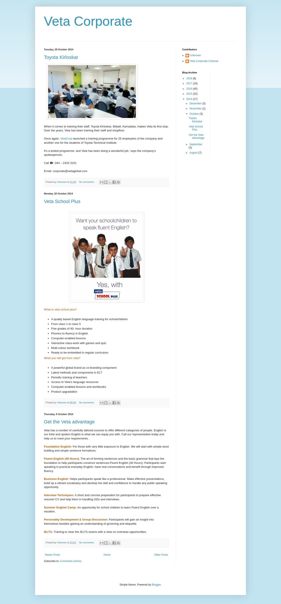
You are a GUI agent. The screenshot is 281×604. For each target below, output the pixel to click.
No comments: (87, 182)
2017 (189, 83)
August (193, 152)
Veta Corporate (88, 21)
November (195, 108)
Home (107, 554)
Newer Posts (52, 554)
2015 (189, 93)
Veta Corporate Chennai (204, 61)
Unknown (195, 55)
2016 (189, 88)
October (194, 113)
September (195, 144)
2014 (189, 99)
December (195, 103)
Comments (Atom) (70, 561)
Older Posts (161, 554)
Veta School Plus (62, 201)
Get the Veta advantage (69, 421)
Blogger (156, 584)
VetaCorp (66, 138)
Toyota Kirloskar (61, 57)
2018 (189, 78)
